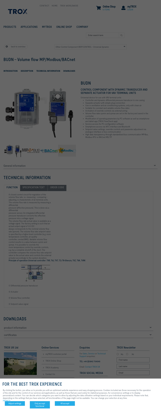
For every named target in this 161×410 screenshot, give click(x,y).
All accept (65, 403)
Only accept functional (40, 404)
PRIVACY (6, 400)
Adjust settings (14, 403)
